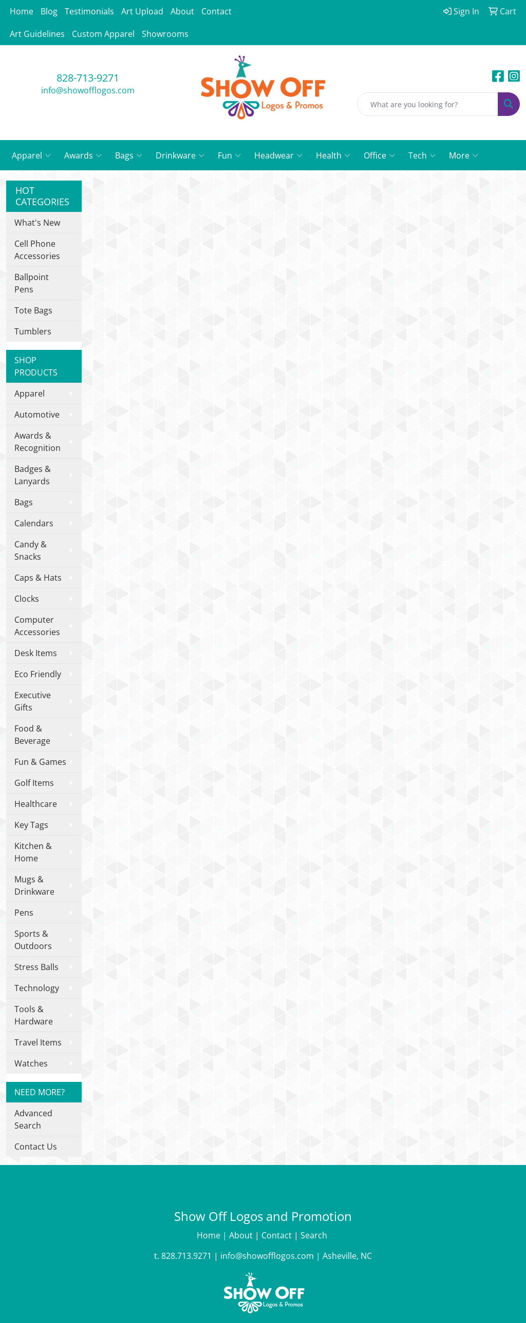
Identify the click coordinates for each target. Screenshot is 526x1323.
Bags (128, 155)
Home (21, 11)
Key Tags (31, 825)
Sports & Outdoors (33, 940)
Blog (49, 11)
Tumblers (32, 331)
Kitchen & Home (33, 852)
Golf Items (34, 782)
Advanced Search (33, 1119)
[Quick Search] (427, 104)
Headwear (278, 155)
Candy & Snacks (30, 550)
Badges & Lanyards (32, 475)
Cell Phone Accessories (37, 250)
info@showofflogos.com (88, 90)
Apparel (31, 155)
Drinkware (180, 155)
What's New (37, 222)
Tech (422, 155)
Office (379, 155)
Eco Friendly (37, 674)
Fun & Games (40, 761)
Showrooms (165, 34)
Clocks (26, 598)
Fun (229, 155)
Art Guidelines (37, 34)
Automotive (37, 414)
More (463, 155)
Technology (36, 988)
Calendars (33, 523)
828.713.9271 (186, 1255)
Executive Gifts (32, 701)
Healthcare (35, 803)
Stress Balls (36, 967)
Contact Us (35, 1146)
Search (314, 1235)
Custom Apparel (103, 34)
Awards (83, 155)
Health (333, 155)
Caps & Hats (38, 577)
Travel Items (38, 1042)
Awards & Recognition (37, 441)
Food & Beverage (32, 734)
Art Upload (142, 11)
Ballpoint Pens (31, 283)
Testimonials (89, 11)
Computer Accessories (37, 626)
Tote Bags (33, 310)
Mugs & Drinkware (34, 885)
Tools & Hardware (33, 1015)
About (182, 11)
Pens (23, 912)
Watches (31, 1063)
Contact (216, 11)
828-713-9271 (88, 78)
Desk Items (35, 653)
